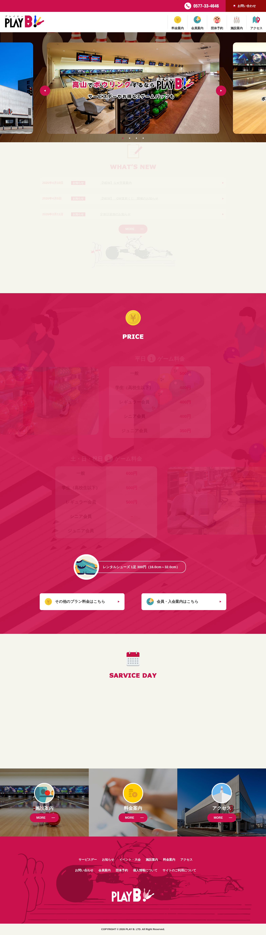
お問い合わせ (247, 6)
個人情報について (145, 870)
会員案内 (104, 870)
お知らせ (108, 859)
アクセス (186, 859)
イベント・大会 (130, 859)
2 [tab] (129, 135)
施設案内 (152, 859)
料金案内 (169, 859)
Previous (45, 91)
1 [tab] (122, 135)
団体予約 (122, 870)
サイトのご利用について (179, 870)
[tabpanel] (133, 88)
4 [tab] (142, 135)
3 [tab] (135, 135)
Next (221, 91)
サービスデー (88, 859)
